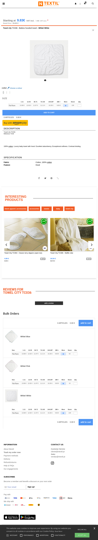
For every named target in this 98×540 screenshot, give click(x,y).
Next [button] (93, 63)
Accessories (34, 211)
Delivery (7, 461)
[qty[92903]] (79, 107)
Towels (46, 211)
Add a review (49, 305)
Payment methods (11, 458)
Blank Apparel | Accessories (15, 211)
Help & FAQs (9, 467)
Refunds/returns (10, 464)
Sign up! (31, 489)
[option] (49, 61)
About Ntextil (9, 451)
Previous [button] (6, 63)
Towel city (7, 30)
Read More (58, 531)
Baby (58, 211)
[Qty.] (75, 356)
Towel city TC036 (9, 134)
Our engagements (11, 471)
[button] (75, 4)
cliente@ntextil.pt (58, 453)
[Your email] (15, 489)
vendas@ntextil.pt (58, 459)
